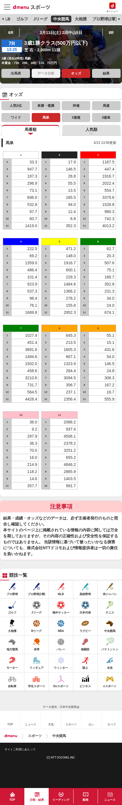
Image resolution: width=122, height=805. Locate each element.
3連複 (76, 118)
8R (111, 32)
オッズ (76, 73)
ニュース (109, 799)
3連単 (106, 118)
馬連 (106, 106)
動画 (85, 799)
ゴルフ (22, 19)
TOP (12, 799)
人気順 (91, 129)
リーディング (60, 799)
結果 (106, 73)
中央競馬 (61, 19)
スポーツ (35, 736)
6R (10, 32)
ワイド (16, 118)
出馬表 (16, 73)
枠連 (76, 106)
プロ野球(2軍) (104, 19)
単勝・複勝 (45, 106)
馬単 (45, 118)
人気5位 (16, 106)
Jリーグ (40, 19)
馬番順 (31, 129)
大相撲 (81, 19)
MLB (6, 19)
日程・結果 (37, 799)
